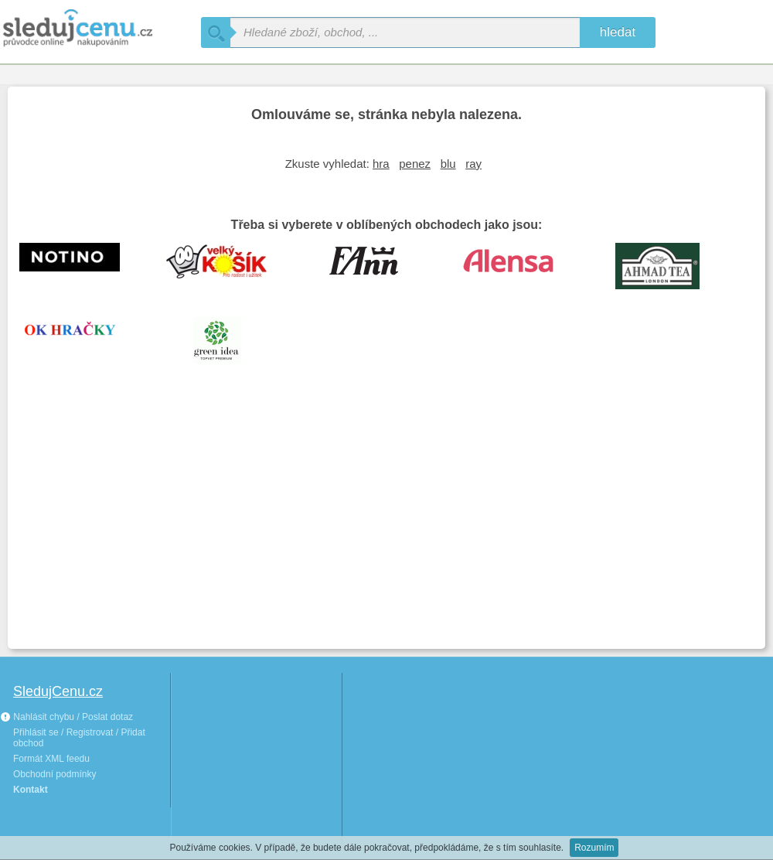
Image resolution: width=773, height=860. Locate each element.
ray (473, 163)
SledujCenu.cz (58, 691)
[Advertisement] (386, 521)
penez (415, 163)
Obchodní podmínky (54, 774)
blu (448, 163)
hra (381, 163)
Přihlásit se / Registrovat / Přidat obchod (79, 738)
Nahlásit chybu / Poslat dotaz (66, 717)
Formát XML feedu (51, 758)
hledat (617, 32)
